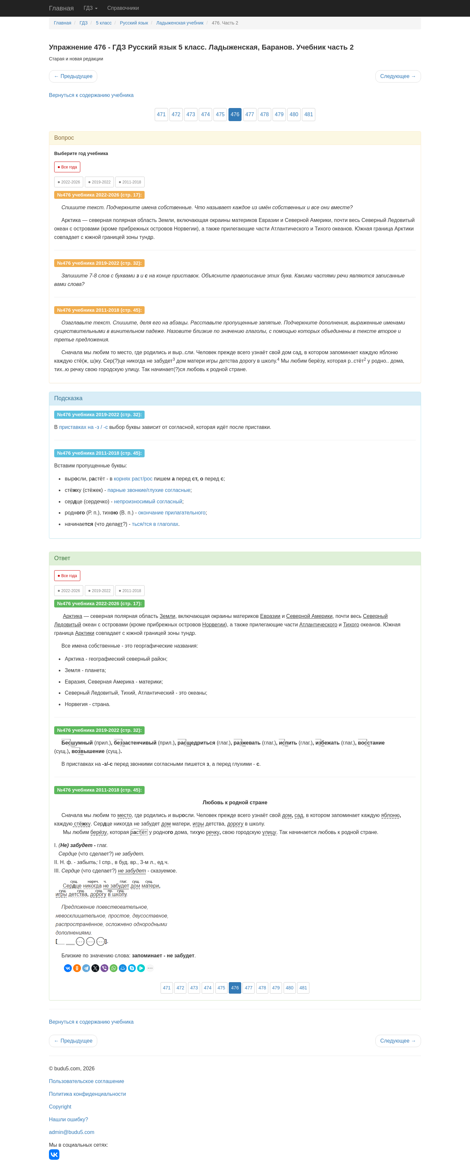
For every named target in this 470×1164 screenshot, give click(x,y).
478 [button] (264, 114)
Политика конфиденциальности (87, 1094)
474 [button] (205, 114)
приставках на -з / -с (83, 427)
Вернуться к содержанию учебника (91, 95)
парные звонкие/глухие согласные (148, 490)
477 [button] (249, 114)
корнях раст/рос (133, 478)
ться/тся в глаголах (155, 524)
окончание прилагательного (171, 512)
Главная (61, 8)
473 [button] (190, 114)
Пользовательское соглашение (86, 1081)
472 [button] (176, 114)
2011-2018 (129, 181)
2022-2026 (68, 181)
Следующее (398, 76)
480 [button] (294, 114)
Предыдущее (73, 76)
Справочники (123, 8)
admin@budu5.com (71, 1132)
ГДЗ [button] (91, 8)
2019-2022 (99, 181)
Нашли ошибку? (68, 1119)
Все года (67, 166)
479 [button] (279, 114)
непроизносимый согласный (148, 501)
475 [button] (220, 114)
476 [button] (235, 114)
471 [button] (161, 114)
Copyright (60, 1106)
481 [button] (308, 114)
